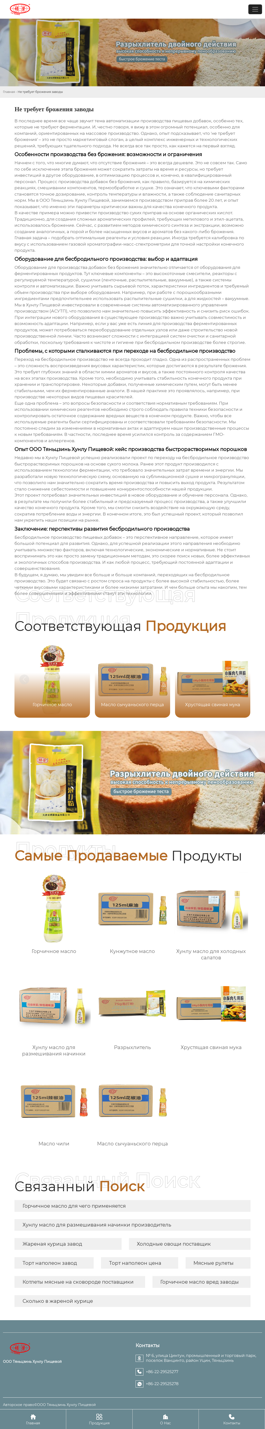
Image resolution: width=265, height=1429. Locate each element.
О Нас (166, 1419)
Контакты (232, 1419)
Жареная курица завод (52, 1244)
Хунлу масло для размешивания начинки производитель (97, 1225)
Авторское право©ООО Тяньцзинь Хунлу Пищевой (49, 1405)
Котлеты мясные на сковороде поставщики (78, 1282)
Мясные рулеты (213, 1263)
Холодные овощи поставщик (174, 1244)
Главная (9, 92)
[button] (241, 679)
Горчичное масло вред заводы (199, 1282)
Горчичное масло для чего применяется (74, 1206)
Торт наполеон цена (135, 1263)
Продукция (99, 1419)
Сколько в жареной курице (58, 1301)
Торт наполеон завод (50, 1263)
